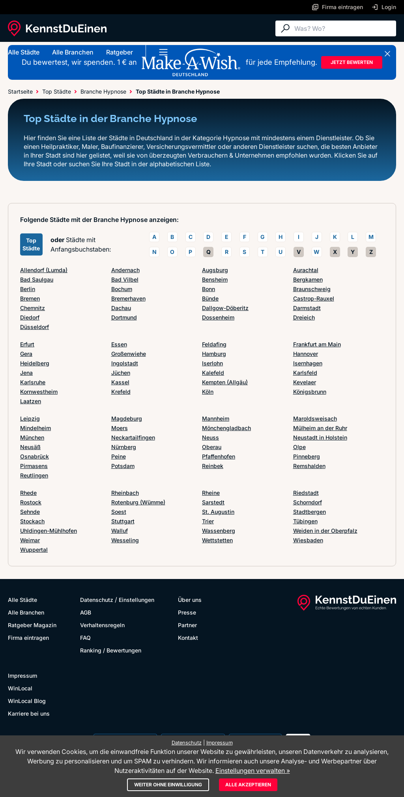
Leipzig (30, 418)
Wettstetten (217, 540)
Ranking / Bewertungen (110, 650)
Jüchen (120, 372)
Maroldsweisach (315, 418)
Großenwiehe (128, 353)
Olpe (299, 447)
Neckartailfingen (133, 437)
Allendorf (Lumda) (43, 270)
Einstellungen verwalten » (252, 770)
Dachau (121, 308)
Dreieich (304, 317)
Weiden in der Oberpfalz (325, 530)
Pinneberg (306, 456)
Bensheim (215, 279)
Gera (26, 353)
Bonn (208, 289)
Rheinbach (125, 492)
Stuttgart (123, 521)
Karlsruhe (32, 382)
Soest (118, 511)
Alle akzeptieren (248, 785)
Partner (187, 625)
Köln (207, 391)
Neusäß (30, 447)
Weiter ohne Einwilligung (168, 785)
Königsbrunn (309, 391)
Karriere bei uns (29, 713)
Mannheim (215, 418)
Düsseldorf (34, 326)
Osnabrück (34, 456)
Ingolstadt (124, 363)
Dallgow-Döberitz (225, 308)
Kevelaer (304, 382)
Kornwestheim (39, 391)
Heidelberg (34, 363)
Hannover (305, 353)
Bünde (210, 298)
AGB (85, 612)
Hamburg (214, 353)
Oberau (211, 447)
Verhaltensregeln (102, 625)
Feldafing (214, 344)
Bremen (30, 298)
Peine (118, 456)
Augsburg (215, 270)
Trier (208, 521)
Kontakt (188, 637)
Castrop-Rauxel (313, 298)
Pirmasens (34, 465)
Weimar (30, 540)
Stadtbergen (309, 511)
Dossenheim (218, 317)
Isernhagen (307, 363)
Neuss (210, 437)
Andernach (125, 270)
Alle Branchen (73, 52)
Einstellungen (136, 599)
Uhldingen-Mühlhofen (48, 530)
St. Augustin (218, 511)
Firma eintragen (28, 637)
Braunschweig (312, 289)
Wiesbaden (308, 540)
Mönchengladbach (226, 428)
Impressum (22, 675)
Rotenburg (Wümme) (138, 502)
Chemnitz (32, 308)
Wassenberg (218, 530)
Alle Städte (23, 52)
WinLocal (20, 688)
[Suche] (343, 28)
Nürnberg (123, 447)
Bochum (121, 289)
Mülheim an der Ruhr (320, 428)
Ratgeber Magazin (32, 625)
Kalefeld (213, 372)
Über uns (190, 599)
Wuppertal (34, 549)
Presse (187, 612)
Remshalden (309, 465)
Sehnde (30, 511)
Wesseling (125, 540)
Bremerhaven (128, 298)
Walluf (119, 530)
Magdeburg (126, 418)
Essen (119, 344)
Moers (119, 428)
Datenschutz (96, 599)
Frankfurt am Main (317, 344)
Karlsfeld (305, 372)
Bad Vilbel (124, 279)
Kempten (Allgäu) (225, 382)
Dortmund (124, 317)
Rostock (30, 502)
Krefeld (121, 391)
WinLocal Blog (27, 700)
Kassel (120, 382)
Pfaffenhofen (218, 456)
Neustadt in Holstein (320, 437)
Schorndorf (307, 502)
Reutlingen (34, 475)
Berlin (27, 289)
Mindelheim (35, 428)
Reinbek (212, 465)
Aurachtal (305, 270)
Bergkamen (308, 279)
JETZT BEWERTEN (352, 62)
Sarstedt (213, 502)
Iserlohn (212, 363)
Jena (26, 372)
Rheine (211, 492)
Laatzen (30, 401)
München (32, 437)
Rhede (28, 492)
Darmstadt (307, 308)
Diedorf (29, 317)
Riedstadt (306, 492)
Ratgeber (119, 52)
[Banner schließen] (387, 53)
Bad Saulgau (36, 279)
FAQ (85, 637)
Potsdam (123, 465)
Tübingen (305, 521)
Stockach (32, 521)
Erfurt (27, 344)
